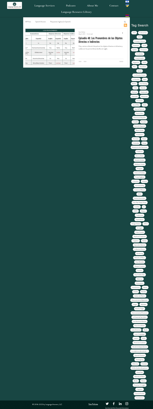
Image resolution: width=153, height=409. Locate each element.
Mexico (143, 211)
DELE (139, 194)
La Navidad (136, 79)
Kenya (144, 143)
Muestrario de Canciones (139, 147)
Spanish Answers (40, 22)
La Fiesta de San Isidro (139, 317)
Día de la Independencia (139, 347)
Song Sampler (139, 58)
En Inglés (139, 228)
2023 (144, 45)
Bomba (143, 292)
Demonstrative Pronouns (139, 313)
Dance (145, 287)
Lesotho (137, 207)
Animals (143, 88)
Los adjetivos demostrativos (139, 351)
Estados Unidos (139, 160)
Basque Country (140, 266)
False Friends (140, 232)
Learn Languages (140, 334)
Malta (144, 105)
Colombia (135, 181)
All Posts (28, 22)
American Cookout (139, 343)
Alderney (139, 279)
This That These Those (139, 202)
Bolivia (134, 84)
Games (144, 241)
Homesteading (139, 185)
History (144, 181)
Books (146, 330)
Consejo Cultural (139, 41)
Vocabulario (139, 134)
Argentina (136, 62)
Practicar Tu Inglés (139, 385)
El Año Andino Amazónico (139, 368)
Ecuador (143, 122)
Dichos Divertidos (139, 198)
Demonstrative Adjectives (139, 300)
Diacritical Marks (140, 326)
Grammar (136, 45)
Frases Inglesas (139, 177)
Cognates (136, 241)
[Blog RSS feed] (125, 25)
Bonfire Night (139, 309)
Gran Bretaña (139, 262)
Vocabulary (139, 54)
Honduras (140, 101)
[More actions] (123, 33)
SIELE (146, 224)
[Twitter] (107, 404)
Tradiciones (139, 215)
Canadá (135, 122)
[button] (44, 5)
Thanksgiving (139, 359)
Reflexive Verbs (139, 164)
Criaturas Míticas (139, 190)
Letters (136, 338)
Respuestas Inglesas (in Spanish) (60, 22)
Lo (144, 207)
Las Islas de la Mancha (139, 321)
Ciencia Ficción (139, 393)
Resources (144, 96)
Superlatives (139, 219)
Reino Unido (139, 130)
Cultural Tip (143, 33)
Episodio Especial (139, 126)
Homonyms (139, 283)
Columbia (136, 143)
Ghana (144, 139)
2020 (144, 62)
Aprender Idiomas (139, 245)
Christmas (144, 50)
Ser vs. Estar (139, 156)
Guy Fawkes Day (140, 275)
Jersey (139, 71)
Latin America (136, 330)
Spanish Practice (140, 355)
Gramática (143, 67)
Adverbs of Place (140, 258)
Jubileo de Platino (139, 296)
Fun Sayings (143, 84)
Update (134, 50)
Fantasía (144, 364)
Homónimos (136, 287)
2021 (134, 33)
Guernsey (135, 96)
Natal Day (140, 372)
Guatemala (144, 92)
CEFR (135, 211)
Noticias (134, 92)
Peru (134, 67)
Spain (144, 79)
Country (139, 270)
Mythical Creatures (139, 236)
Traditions (140, 151)
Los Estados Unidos (139, 75)
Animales (136, 139)
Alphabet (143, 304)
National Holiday (140, 173)
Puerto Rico (139, 113)
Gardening (139, 253)
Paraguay (139, 168)
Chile (135, 88)
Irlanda (136, 292)
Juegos (135, 304)
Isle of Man (136, 105)
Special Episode (139, 109)
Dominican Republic (140, 117)
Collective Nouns (139, 249)
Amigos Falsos (136, 224)
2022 (139, 37)
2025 (143, 338)
